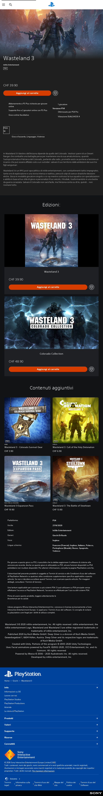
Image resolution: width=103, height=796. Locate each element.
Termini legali (7, 784)
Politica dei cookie (71, 784)
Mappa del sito (58, 784)
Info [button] (51, 687)
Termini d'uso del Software (88, 784)
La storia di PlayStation (14, 711)
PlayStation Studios (12, 699)
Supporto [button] (51, 731)
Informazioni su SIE (12, 691)
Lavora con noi (10, 695)
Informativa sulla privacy (23, 784)
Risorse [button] (51, 737)
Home (7, 680)
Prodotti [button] (51, 718)
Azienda (7, 707)
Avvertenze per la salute (18, 598)
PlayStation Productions (14, 703)
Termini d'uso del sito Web (41, 784)
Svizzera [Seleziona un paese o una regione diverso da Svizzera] (12, 779)
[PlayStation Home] (51, 4)
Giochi (15, 680)
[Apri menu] (3, 4)
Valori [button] (51, 724)
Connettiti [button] (51, 743)
